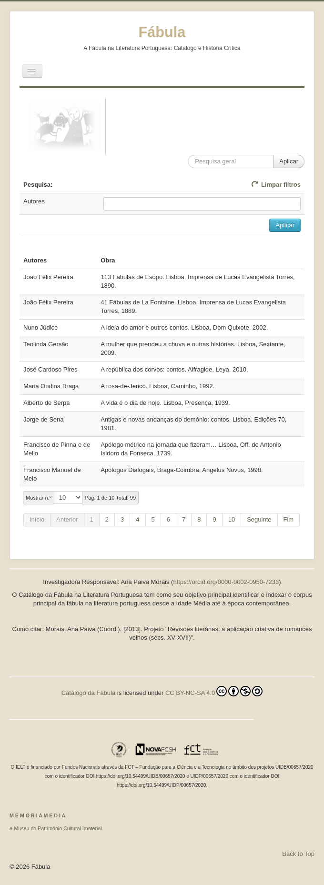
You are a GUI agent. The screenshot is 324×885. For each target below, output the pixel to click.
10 (231, 519)
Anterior (67, 519)
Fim (289, 519)
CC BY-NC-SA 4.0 (214, 691)
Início (37, 519)
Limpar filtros (276, 184)
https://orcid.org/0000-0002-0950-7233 (226, 581)
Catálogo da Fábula (88, 692)
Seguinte (259, 519)
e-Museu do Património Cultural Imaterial (56, 828)
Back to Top (298, 853)
